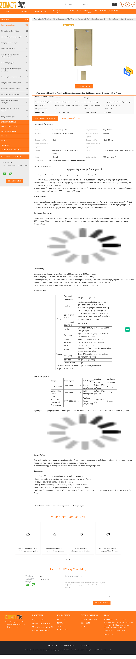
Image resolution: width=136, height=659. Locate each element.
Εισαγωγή (61, 620)
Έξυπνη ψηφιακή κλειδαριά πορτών (14, 110)
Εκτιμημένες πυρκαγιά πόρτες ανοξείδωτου (14, 70)
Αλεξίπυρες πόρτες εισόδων (14, 94)
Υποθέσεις (5, 145)
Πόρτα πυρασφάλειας (14, 25)
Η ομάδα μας (63, 629)
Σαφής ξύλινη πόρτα (14, 117)
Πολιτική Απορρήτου (67, 645)
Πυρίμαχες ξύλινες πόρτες (14, 43)
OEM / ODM (85, 623)
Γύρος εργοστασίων (57, 11)
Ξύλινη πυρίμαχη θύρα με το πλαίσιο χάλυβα (14, 56)
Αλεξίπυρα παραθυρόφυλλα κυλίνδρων (14, 102)
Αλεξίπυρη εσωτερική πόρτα (14, 89)
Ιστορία (60, 623)
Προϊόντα (25, 11)
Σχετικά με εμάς (8, 122)
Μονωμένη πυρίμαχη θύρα (14, 31)
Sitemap (50, 645)
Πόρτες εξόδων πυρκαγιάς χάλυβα (14, 77)
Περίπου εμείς (41, 11)
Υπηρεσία (61, 626)
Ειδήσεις (4, 140)
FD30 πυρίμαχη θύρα (14, 63)
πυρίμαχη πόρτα (78, 506)
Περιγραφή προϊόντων (71, 118)
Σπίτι (8, 11)
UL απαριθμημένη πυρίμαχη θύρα (14, 37)
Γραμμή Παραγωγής (89, 620)
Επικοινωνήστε (84, 86)
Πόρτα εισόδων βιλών (14, 49)
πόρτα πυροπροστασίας (42, 506)
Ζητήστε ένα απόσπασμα (109, 11)
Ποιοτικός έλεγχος (74, 11)
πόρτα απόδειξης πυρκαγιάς (61, 506)
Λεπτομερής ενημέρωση (45, 118)
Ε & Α (83, 626)
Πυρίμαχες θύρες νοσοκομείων (14, 83)
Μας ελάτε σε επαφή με (90, 11)
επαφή (4, 136)
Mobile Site (84, 645)
